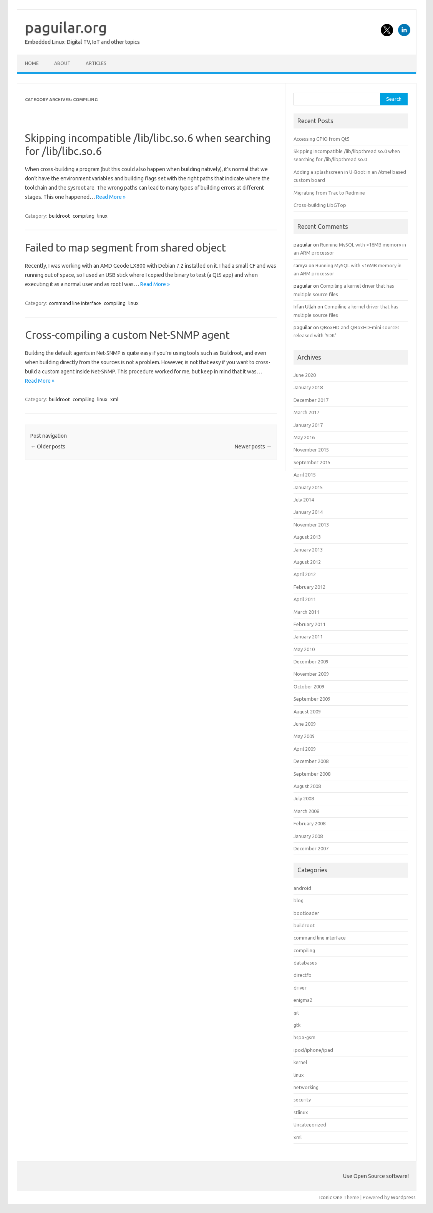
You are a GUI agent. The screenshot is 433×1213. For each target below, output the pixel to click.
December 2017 (311, 400)
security (302, 1099)
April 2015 (305, 474)
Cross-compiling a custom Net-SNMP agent (127, 335)
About (62, 63)
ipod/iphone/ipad (313, 1050)
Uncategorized (310, 1124)
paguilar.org (66, 27)
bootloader (306, 913)
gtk (297, 1025)
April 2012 (305, 574)
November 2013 (311, 524)
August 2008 (307, 786)
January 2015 (308, 487)
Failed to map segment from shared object (125, 247)
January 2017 (308, 425)
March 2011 (306, 612)
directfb (303, 975)
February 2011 (309, 624)
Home (32, 63)
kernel (300, 1062)
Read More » (111, 197)
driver (300, 987)
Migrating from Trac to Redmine (329, 192)
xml (114, 399)
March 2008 (306, 811)
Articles (96, 63)
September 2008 (312, 773)
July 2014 (304, 499)
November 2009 (311, 673)
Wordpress (403, 1197)
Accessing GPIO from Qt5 (322, 139)
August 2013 (307, 537)
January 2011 (308, 636)
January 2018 (308, 387)
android (302, 888)
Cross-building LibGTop (320, 205)
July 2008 (304, 798)
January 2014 (308, 512)
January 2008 (308, 836)
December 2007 (311, 848)
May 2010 (304, 649)
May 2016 (304, 437)
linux (102, 215)
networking (306, 1087)
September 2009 (312, 698)
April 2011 (305, 599)
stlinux (301, 1112)
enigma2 (303, 1000)
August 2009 (307, 711)
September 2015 (312, 462)
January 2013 (308, 549)
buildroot (59, 215)
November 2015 (311, 449)
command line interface (75, 303)
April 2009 (305, 748)
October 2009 (309, 686)
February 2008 (309, 823)
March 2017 (306, 412)
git (296, 1012)
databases (305, 962)
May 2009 (304, 736)
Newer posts (253, 446)
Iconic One (330, 1197)
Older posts (47, 446)
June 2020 (305, 375)
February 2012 (309, 587)
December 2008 (311, 761)
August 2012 (307, 562)
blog (299, 900)
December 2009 (311, 661)
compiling (84, 215)
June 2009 (305, 723)
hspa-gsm (304, 1037)
